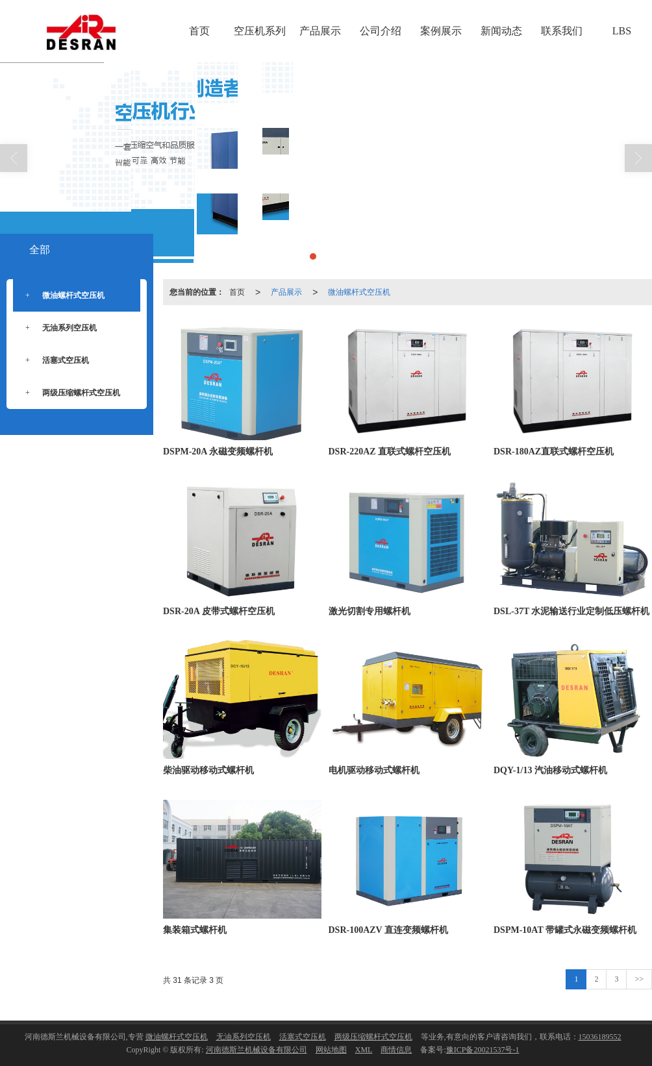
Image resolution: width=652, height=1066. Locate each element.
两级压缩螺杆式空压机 (71, 393)
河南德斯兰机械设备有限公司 (256, 1049)
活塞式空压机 (56, 361)
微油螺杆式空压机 (359, 292)
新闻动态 (501, 30)
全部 (39, 249)
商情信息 (396, 1049)
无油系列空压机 (60, 328)
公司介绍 (380, 30)
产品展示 (320, 30)
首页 (199, 30)
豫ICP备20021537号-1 (483, 1049)
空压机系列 (260, 30)
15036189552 (600, 1036)
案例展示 (441, 30)
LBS (621, 30)
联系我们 (562, 30)
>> (639, 979)
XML (364, 1049)
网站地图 (331, 1049)
